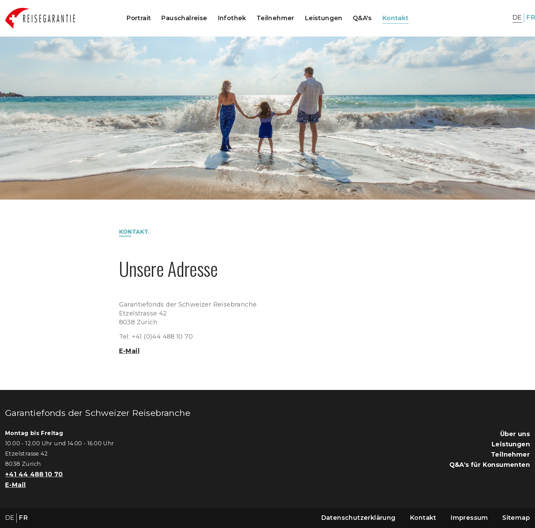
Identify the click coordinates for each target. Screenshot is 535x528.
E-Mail (129, 351)
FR (530, 17)
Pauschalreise (184, 18)
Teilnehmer (275, 18)
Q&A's (362, 18)
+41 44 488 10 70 (34, 474)
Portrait (138, 18)
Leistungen (324, 18)
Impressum (469, 518)
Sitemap (516, 518)
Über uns (515, 434)
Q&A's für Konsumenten (489, 465)
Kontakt (395, 18)
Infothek (232, 18)
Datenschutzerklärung (358, 518)
